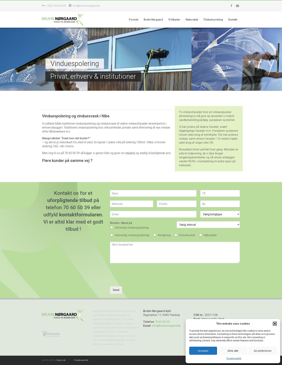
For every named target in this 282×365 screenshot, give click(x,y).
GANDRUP (118, 323)
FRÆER (121, 332)
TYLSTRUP (126, 319)
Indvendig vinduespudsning (132, 235)
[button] (275, 323)
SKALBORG (98, 336)
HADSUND (98, 344)
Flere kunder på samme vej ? (67, 160)
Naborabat (192, 19)
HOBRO (109, 344)
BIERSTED (112, 315)
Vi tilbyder (174, 19)
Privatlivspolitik (233, 358)
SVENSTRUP (110, 328)
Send (116, 290)
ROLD (132, 340)
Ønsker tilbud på (121, 223)
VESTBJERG (112, 319)
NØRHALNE (98, 315)
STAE (128, 323)
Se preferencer (263, 350)
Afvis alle (233, 350)
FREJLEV (110, 332)
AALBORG (98, 311)
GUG (122, 336)
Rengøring (164, 235)
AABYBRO (98, 319)
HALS (95, 340)
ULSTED (97, 328)
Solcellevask (187, 235)
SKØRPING (131, 328)
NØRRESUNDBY (113, 311)
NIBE (121, 328)
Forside (133, 19)
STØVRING (98, 332)
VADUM (124, 315)
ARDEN (119, 344)
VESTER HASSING (101, 323)
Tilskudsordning (213, 19)
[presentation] (137, 280)
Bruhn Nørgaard (153, 19)
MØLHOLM (112, 336)
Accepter (203, 350)
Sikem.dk (60, 360)
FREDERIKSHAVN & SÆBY (113, 340)
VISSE (130, 336)
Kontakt (232, 19)
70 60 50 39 (162, 321)
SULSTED (128, 311)
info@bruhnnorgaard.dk (166, 325)
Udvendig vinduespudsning (132, 227)
